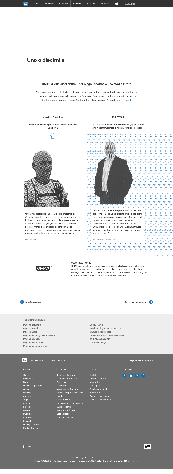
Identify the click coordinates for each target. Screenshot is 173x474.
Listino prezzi (62, 414)
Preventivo (61, 382)
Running (27, 393)
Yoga (25, 400)
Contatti (105, 4)
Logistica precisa (33, 302)
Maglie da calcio (31, 328)
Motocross (28, 403)
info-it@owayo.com (60, 461)
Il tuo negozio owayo (65, 417)
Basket (26, 382)
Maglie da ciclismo (32, 325)
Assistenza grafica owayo (68, 389)
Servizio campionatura (66, 378)
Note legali (95, 385)
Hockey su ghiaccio (32, 385)
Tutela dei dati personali (100, 396)
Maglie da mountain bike (35, 346)
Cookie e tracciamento (100, 400)
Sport (36, 4)
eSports (27, 396)
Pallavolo (27, 414)
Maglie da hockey (31, 339)
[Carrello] (117, 3)
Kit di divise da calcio (100, 339)
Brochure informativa (66, 375)
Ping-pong (28, 417)
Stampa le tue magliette (101, 332)
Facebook (124, 375)
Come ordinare (63, 400)
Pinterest (143, 375)
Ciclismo (27, 389)
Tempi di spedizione (65, 410)
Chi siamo (91, 4)
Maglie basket (30, 332)
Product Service (30, 428)
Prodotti (49, 4)
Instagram (137, 375)
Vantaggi (63, 4)
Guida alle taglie (63, 407)
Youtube (131, 375)
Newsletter (95, 382)
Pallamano (28, 378)
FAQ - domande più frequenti (69, 403)
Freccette (28, 407)
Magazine (130, 4)
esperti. (127, 100)
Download (61, 385)
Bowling (26, 410)
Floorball (27, 421)
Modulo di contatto (98, 378)
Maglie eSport (96, 325)
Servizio (77, 4)
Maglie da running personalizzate (39, 335)
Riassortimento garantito (136, 302)
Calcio (26, 375)
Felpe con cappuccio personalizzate (107, 335)
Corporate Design (98, 342)
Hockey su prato (31, 424)
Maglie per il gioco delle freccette (106, 328)
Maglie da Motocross (33, 342)
